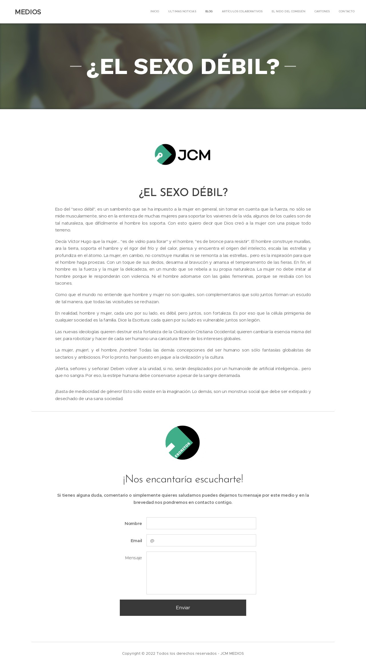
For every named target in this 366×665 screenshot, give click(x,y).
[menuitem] (301, 12)
